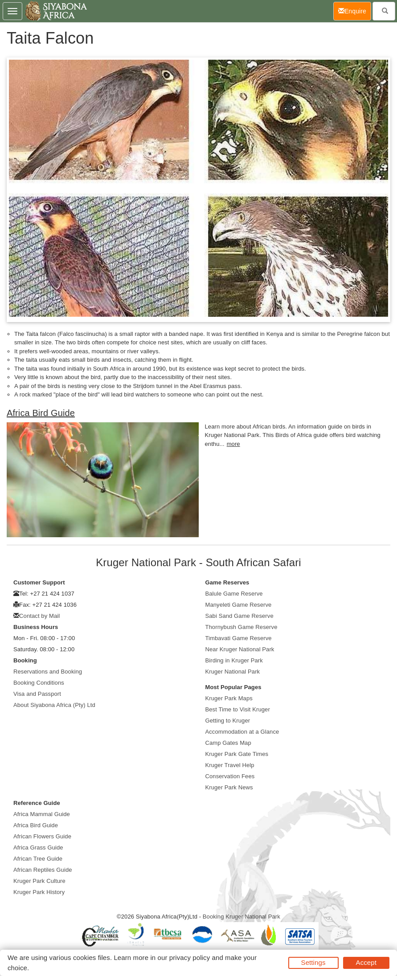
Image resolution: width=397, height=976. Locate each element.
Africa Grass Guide (38, 847)
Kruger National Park (232, 671)
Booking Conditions (38, 682)
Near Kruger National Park (239, 649)
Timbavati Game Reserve (238, 638)
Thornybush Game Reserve (241, 627)
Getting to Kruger (227, 720)
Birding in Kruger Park (234, 660)
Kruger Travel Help (229, 765)
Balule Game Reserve (234, 593)
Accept (366, 962)
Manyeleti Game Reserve (238, 604)
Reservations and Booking (47, 671)
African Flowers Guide (42, 836)
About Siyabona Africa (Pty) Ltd (54, 705)
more (233, 444)
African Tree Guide (37, 858)
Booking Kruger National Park (241, 916)
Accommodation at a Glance (242, 731)
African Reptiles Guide (42, 869)
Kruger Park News (229, 787)
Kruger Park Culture (39, 881)
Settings (313, 962)
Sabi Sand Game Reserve (239, 616)
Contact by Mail (39, 616)
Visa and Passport (37, 693)
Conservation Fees (230, 776)
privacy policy (189, 957)
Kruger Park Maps (229, 698)
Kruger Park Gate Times (237, 754)
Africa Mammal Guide (41, 814)
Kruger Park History (39, 892)
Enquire (354, 10)
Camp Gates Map (228, 742)
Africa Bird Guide (41, 413)
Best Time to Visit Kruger (237, 709)
